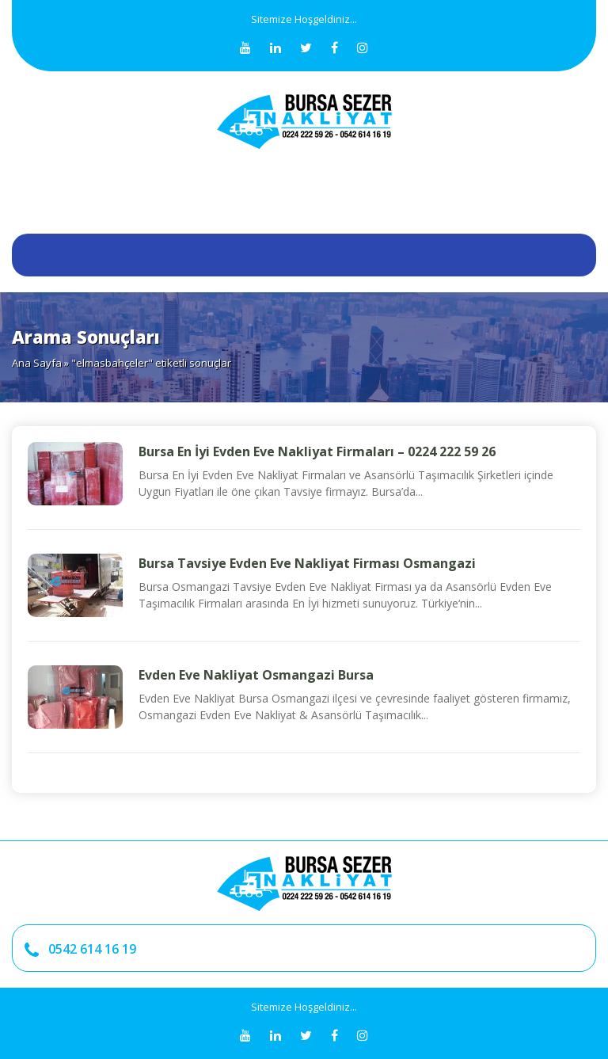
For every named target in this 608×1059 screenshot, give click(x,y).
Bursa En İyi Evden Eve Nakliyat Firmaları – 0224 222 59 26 (317, 451)
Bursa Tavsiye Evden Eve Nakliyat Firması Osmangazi (307, 563)
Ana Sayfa (37, 363)
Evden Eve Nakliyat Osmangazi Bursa (256, 675)
